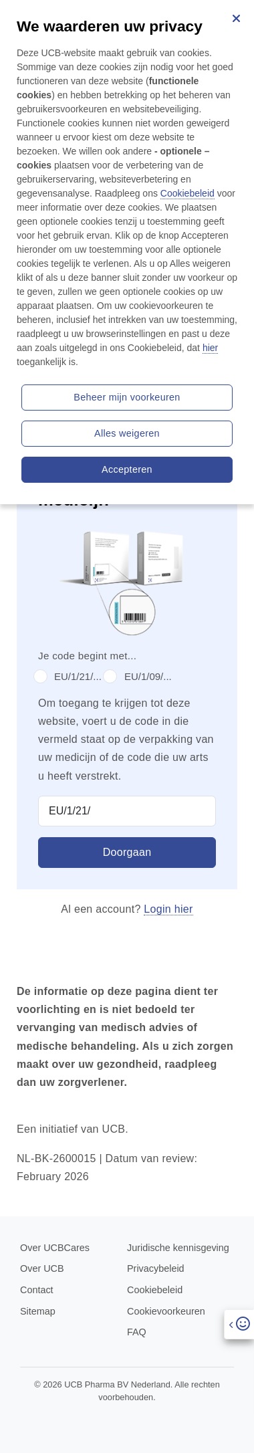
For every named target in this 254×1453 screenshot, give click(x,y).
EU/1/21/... (78, 676)
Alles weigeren (127, 433)
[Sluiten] (236, 18)
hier (210, 347)
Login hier (168, 909)
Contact (36, 1289)
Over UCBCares (55, 1247)
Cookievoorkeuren (166, 1311)
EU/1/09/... (148, 676)
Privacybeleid (155, 1268)
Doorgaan (127, 852)
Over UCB (42, 1268)
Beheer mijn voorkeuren (127, 397)
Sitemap (37, 1311)
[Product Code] (127, 811)
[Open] (239, 1324)
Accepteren (127, 469)
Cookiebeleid (154, 1289)
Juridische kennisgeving (178, 1247)
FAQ (136, 1332)
